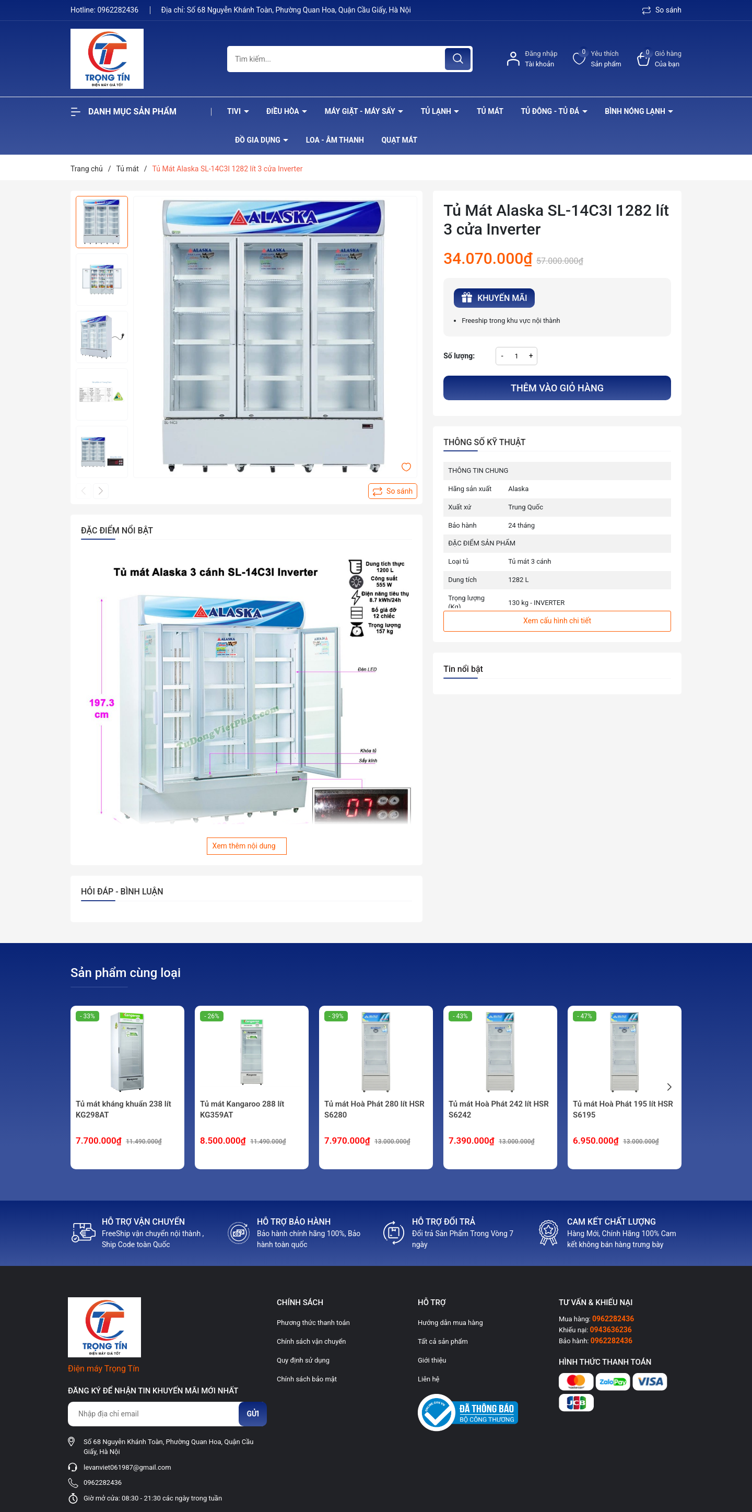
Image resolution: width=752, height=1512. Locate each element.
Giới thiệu (432, 1360)
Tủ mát (490, 111)
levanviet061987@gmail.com (127, 1467)
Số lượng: (459, 356)
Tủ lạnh (437, 111)
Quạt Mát (399, 140)
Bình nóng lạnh (636, 111)
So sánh (662, 10)
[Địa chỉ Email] (167, 1414)
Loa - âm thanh (335, 140)
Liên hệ (429, 1379)
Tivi (235, 111)
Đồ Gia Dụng (258, 140)
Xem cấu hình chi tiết (557, 621)
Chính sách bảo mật (307, 1379)
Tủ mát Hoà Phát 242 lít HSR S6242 (499, 1109)
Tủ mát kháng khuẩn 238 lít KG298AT (123, 1109)
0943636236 (611, 1329)
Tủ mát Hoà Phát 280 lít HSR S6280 (374, 1109)
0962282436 (118, 10)
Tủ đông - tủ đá (551, 111)
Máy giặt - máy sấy (361, 111)
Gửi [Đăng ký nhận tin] (252, 1414)
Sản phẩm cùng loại (125, 973)
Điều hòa (283, 111)
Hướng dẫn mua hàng (450, 1323)
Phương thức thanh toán (313, 1323)
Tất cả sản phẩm (443, 1341)
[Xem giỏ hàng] (659, 59)
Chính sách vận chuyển (311, 1341)
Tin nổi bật (463, 669)
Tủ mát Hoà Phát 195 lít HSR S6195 (623, 1109)
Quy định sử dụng (303, 1360)
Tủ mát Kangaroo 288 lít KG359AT (242, 1109)
